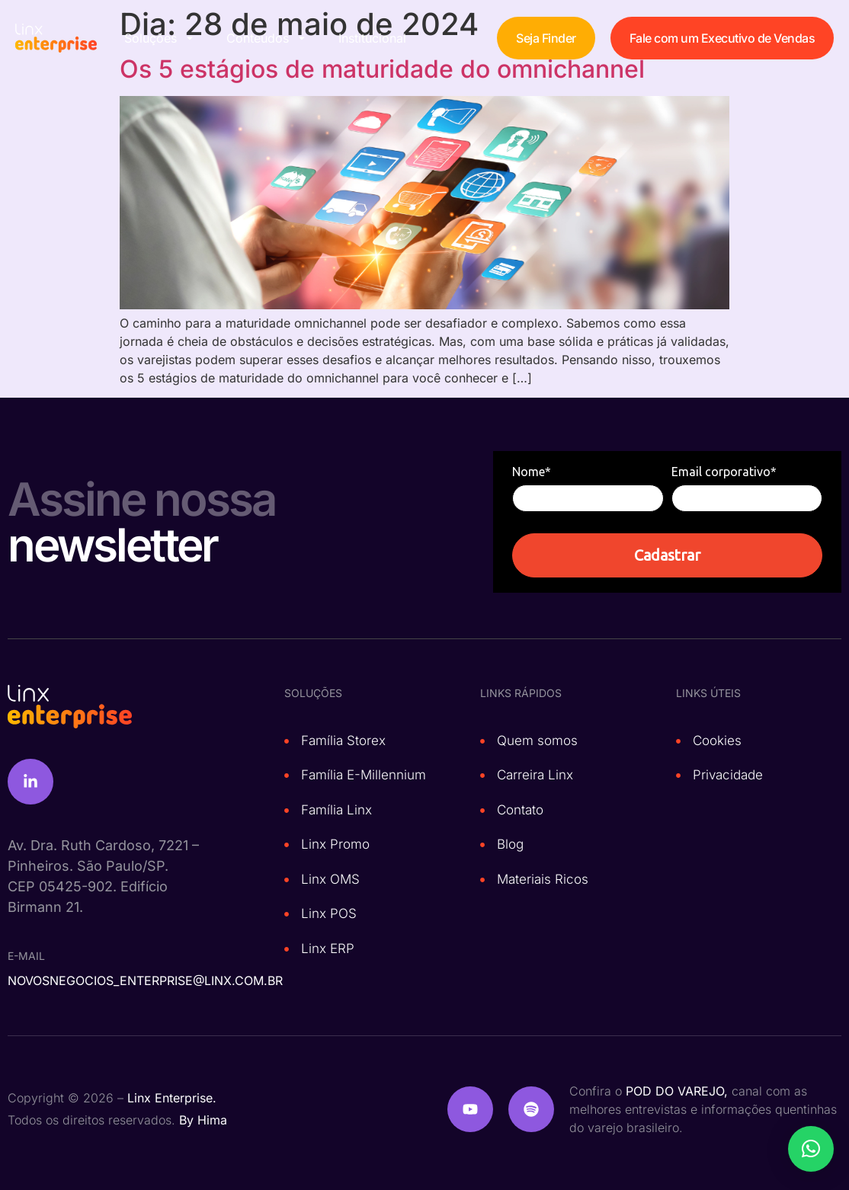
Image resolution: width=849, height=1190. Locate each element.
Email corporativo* (724, 471)
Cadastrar (667, 555)
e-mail (26, 955)
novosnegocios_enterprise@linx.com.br (145, 980)
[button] (811, 1149)
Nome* (531, 471)
